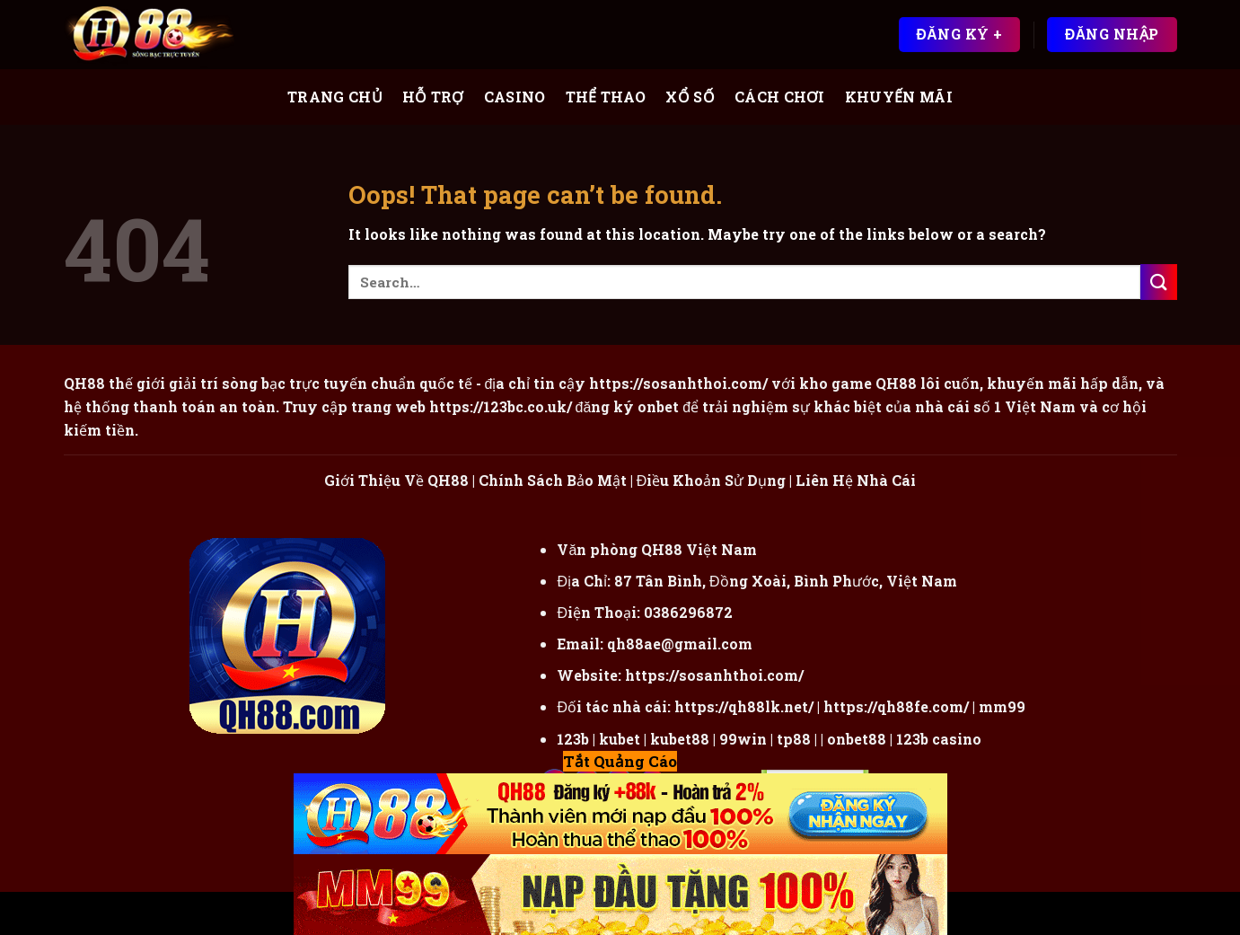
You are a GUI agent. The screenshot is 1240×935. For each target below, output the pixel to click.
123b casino (938, 738)
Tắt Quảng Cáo (620, 761)
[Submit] (1158, 281)
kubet (619, 738)
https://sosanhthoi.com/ (714, 675)
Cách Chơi (779, 96)
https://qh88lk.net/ (743, 706)
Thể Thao (606, 96)
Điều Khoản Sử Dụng (712, 480)
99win (743, 738)
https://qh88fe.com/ (896, 706)
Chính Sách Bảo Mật (553, 480)
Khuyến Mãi (899, 96)
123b (573, 738)
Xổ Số (690, 96)
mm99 (1002, 706)
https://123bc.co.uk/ (500, 406)
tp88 (794, 738)
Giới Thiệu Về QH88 (396, 480)
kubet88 (679, 738)
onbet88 (856, 738)
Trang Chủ (335, 96)
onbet (658, 406)
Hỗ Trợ (433, 96)
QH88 (896, 383)
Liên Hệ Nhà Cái (856, 480)
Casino (515, 96)
